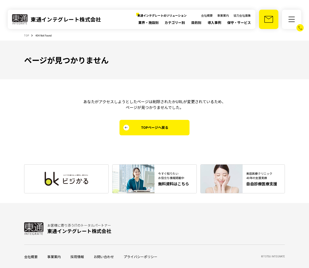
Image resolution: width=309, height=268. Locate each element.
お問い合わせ (104, 256)
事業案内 (223, 15)
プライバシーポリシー (140, 256)
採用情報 (77, 256)
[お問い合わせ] (268, 19)
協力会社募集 (242, 15)
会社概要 (207, 15)
